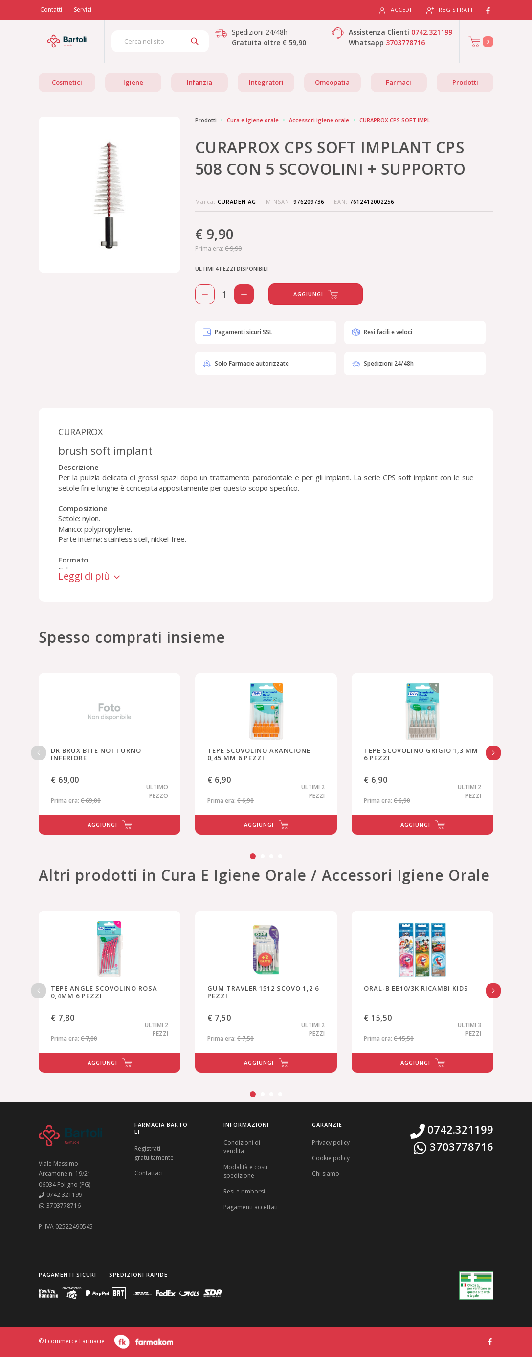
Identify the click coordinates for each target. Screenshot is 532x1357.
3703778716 (405, 42)
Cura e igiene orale (253, 120)
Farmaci (398, 82)
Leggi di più (90, 576)
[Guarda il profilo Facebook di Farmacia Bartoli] (490, 1341)
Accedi (395, 10)
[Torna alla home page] (66, 41)
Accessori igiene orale (319, 120)
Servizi (82, 9)
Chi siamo (325, 1174)
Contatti (51, 9)
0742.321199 (431, 32)
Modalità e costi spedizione (245, 1171)
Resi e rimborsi (244, 1191)
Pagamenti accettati (250, 1207)
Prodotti (465, 82)
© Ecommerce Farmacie (72, 1341)
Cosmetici (67, 82)
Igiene (133, 82)
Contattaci (148, 1173)
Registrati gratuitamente (154, 1153)
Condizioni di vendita (241, 1146)
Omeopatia (332, 82)
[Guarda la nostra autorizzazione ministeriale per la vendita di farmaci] (476, 1285)
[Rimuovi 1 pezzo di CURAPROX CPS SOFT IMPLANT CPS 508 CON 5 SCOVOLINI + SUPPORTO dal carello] (205, 294)
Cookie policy (331, 1158)
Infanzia (199, 82)
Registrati (449, 10)
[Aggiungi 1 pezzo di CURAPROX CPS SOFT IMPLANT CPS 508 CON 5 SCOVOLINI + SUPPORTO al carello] (244, 294)
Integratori (266, 82)
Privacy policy (331, 1142)
